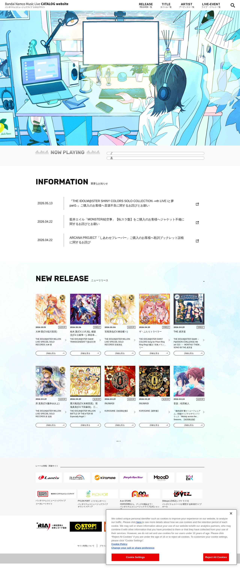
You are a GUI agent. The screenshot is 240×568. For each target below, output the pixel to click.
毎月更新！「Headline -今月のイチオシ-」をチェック (67, 160)
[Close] (231, 513)
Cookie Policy (119, 544)
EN (198, 281)
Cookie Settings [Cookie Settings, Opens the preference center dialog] (135, 557)
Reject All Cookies (216, 557)
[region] (171, 537)
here (139, 522)
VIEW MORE (120, 444)
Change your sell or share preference (132, 547)
